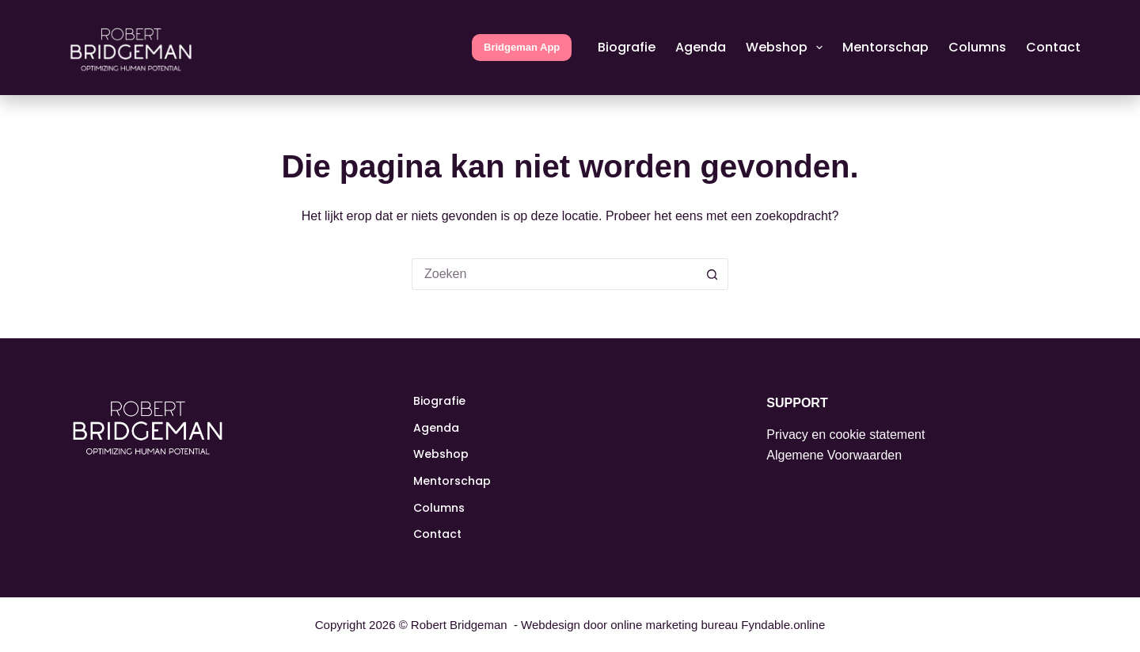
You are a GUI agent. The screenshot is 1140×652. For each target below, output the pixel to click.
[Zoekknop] (712, 274)
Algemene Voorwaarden (834, 455)
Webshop (787, 47)
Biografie (627, 47)
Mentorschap (885, 47)
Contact (1053, 47)
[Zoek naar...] (554, 274)
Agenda (700, 47)
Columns (977, 47)
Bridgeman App (522, 47)
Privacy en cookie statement (845, 434)
